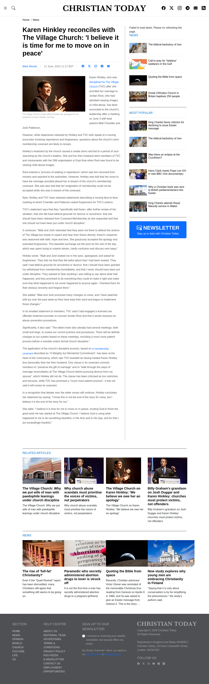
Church (18, 647)
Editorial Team (54, 635)
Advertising (52, 639)
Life (15, 655)
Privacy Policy (54, 651)
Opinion (17, 639)
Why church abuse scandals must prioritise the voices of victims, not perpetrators (83, 494)
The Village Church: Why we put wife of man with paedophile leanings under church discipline (42, 494)
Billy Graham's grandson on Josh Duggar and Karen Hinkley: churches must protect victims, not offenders (167, 496)
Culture (18, 651)
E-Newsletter (53, 659)
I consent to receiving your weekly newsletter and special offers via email (105, 640)
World (17, 643)
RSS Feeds (50, 655)
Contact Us (51, 663)
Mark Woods (30, 66)
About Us (50, 631)
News (36, 19)
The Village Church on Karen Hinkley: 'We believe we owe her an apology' (123, 494)
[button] (5, 8)
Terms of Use (94, 654)
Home (26, 19)
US (14, 659)
